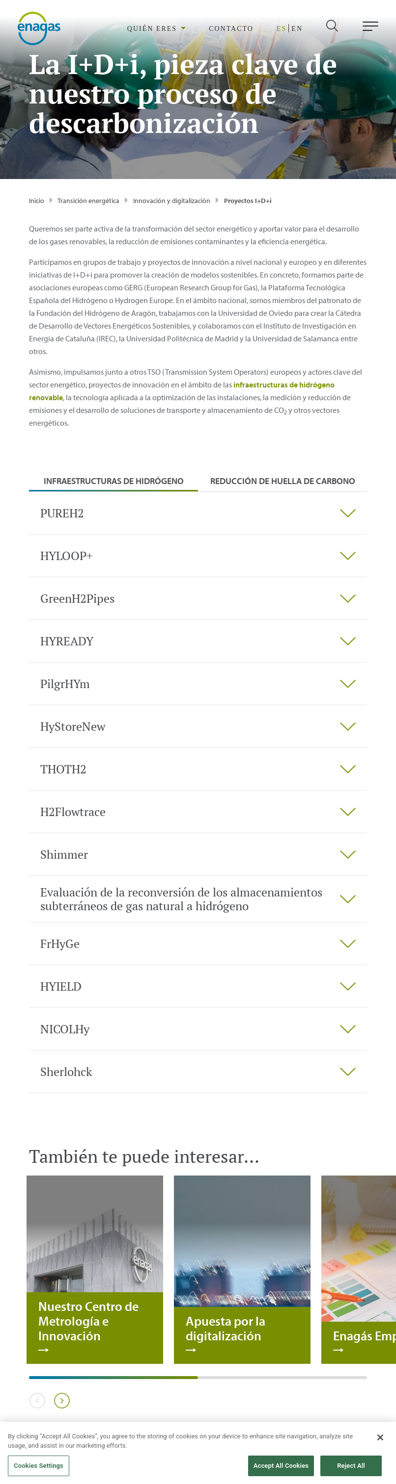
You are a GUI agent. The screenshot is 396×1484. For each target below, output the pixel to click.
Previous (37, 1400)
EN (299, 29)
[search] (340, 29)
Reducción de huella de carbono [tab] (282, 480)
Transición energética (88, 200)
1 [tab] (34, 1381)
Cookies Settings (38, 1471)
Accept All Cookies (281, 1471)
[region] (191, 29)
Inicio (36, 200)
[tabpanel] (198, 792)
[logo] (39, 27)
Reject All (351, 1471)
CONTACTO (242, 29)
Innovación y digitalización (171, 200)
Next (62, 1400)
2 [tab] (203, 1381)
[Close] (380, 1442)
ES (286, 29)
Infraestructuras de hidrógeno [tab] (114, 480)
